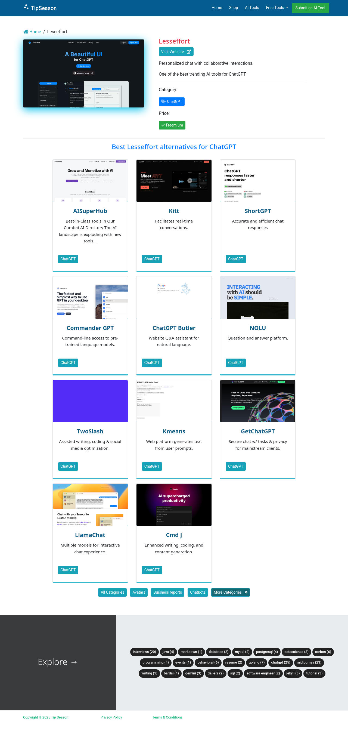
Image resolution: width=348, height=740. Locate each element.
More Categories (230, 592)
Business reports (167, 592)
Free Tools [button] (275, 7)
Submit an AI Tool (310, 8)
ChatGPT (68, 259)
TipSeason (40, 7)
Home (217, 7)
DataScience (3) (296, 652)
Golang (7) (257, 662)
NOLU (258, 328)
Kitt (174, 211)
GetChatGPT (258, 431)
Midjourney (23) (309, 662)
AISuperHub (90, 211)
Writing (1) (149, 673)
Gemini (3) (193, 673)
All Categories (112, 592)
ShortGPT (258, 211)
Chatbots (198, 592)
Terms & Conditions (167, 717)
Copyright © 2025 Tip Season (45, 717)
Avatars (138, 592)
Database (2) (218, 652)
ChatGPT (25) (280, 662)
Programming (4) (155, 662)
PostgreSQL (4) (267, 652)
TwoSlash (90, 431)
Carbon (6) (323, 652)
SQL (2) (235, 673)
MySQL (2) (242, 652)
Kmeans (174, 431)
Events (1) (183, 662)
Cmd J (174, 535)
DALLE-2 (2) (215, 673)
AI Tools (252, 7)
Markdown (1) (191, 652)
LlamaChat (90, 535)
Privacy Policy (111, 717)
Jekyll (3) (293, 673)
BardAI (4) (171, 673)
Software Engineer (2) (263, 673)
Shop (233, 7)
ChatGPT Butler (174, 328)
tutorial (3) (314, 673)
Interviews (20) (144, 652)
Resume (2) (233, 662)
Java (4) (168, 652)
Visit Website (176, 51)
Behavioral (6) (208, 662)
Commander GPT (90, 328)
